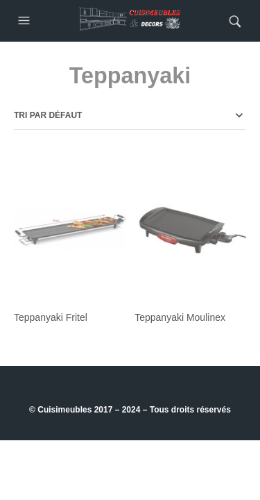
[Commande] (130, 115)
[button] (25, 21)
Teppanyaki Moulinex (180, 317)
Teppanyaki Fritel (50, 317)
